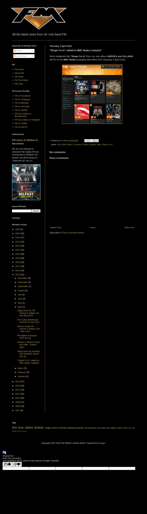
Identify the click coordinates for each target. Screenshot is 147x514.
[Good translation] (7, 464)
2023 (18, 242)
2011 (18, 394)
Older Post (129, 227)
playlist (82, 59)
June (20, 298)
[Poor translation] (17, 464)
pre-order (101, 428)
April (20, 307)
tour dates (25, 427)
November (23, 282)
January (22, 376)
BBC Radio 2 (68, 145)
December (23, 278)
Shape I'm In (107, 145)
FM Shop (19, 84)
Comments (20, 56)
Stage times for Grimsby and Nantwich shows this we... (28, 354)
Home (92, 227)
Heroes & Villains (82, 145)
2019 (18, 258)
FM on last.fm (21, 127)
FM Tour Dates (21, 80)
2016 (18, 270)
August (21, 290)
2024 (18, 237)
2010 (18, 398)
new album (111, 428)
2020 (18, 254)
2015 (59, 145)
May (20, 303)
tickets (39, 427)
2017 (18, 266)
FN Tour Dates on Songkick (27, 120)
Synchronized (22, 431)
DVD (125, 428)
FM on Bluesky (22, 103)
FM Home (19, 69)
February (22, 372)
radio (99, 145)
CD (129, 428)
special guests (75, 427)
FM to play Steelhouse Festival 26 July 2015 (28, 321)
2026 (18, 229)
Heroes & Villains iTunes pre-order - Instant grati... (28, 344)
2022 (18, 246)
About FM (19, 73)
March (21, 368)
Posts (17, 51)
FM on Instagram (23, 99)
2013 (18, 385)
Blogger (101, 443)
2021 (18, 250)
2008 (18, 406)
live (14, 427)
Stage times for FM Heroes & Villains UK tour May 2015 (28, 313)
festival (62, 427)
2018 (18, 262)
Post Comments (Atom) (73, 232)
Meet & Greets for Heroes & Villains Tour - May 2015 (28, 329)
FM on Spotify (21, 110)
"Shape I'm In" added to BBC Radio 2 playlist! (28, 361)
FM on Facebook (22, 96)
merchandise (90, 428)
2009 (18, 402)
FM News (19, 76)
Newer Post (55, 227)
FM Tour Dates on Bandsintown (23, 114)
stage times (51, 427)
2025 (18, 233)
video (119, 428)
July (20, 294)
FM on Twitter (21, 123)
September (23, 286)
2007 (18, 410)
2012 (18, 390)
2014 (18, 381)
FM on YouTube (22, 106)
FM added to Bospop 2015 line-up (27, 336)
